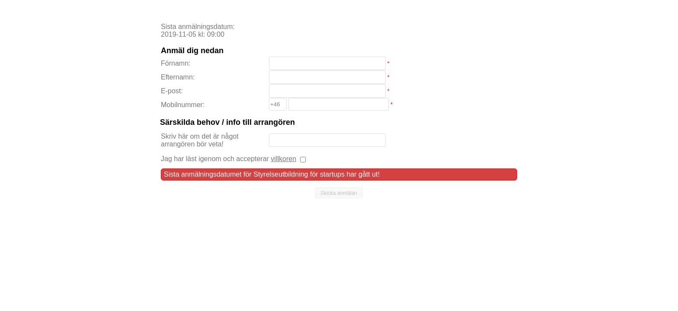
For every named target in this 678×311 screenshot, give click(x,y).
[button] (339, 193)
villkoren (283, 158)
